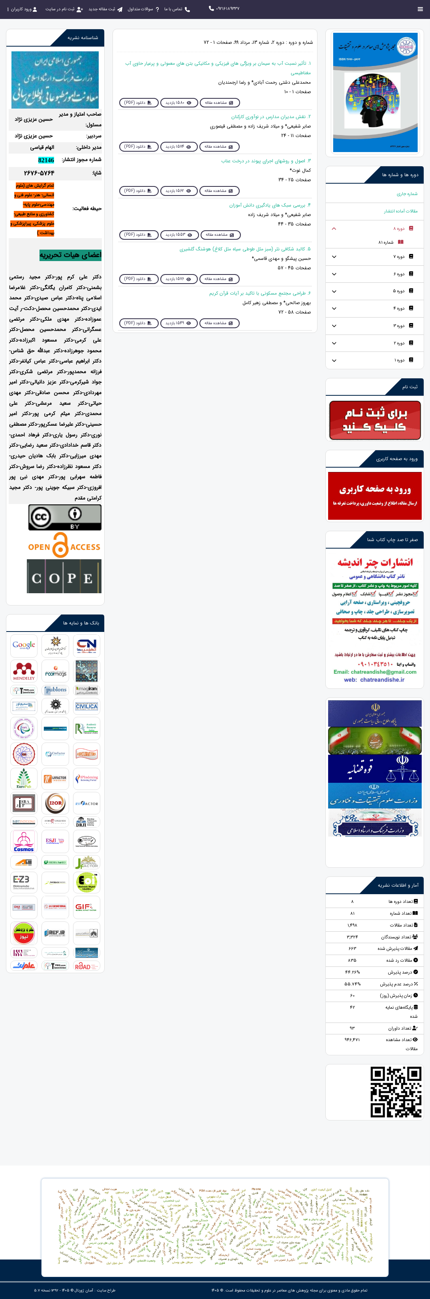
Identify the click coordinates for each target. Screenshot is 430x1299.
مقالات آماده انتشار (399, 212)
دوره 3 (402, 330)
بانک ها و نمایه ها (81, 623)
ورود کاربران (22, 9)
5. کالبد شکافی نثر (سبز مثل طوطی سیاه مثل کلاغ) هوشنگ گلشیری (245, 251)
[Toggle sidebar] (420, 9)
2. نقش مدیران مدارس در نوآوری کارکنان (271, 117)
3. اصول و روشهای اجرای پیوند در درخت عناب (266, 161)
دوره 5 (402, 295)
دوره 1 (403, 366)
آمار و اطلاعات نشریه (398, 891)
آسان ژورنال (84, 1290)
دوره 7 (402, 259)
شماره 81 (390, 244)
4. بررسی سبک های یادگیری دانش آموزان (270, 206)
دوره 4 (402, 312)
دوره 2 (402, 348)
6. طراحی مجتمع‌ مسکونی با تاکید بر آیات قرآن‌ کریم (260, 295)
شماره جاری (407, 194)
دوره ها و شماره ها (400, 175)
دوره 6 (402, 277)
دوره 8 (402, 229)
